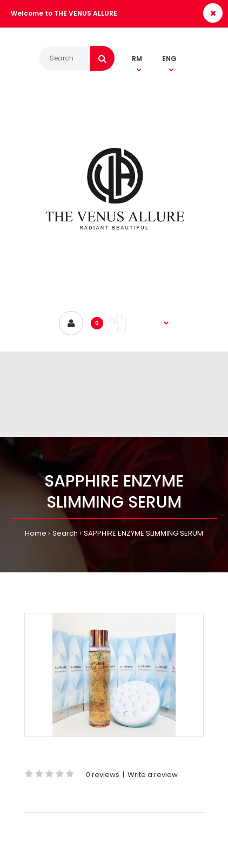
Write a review (153, 774)
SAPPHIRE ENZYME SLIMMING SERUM (143, 533)
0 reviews (102, 774)
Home (35, 533)
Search (65, 533)
